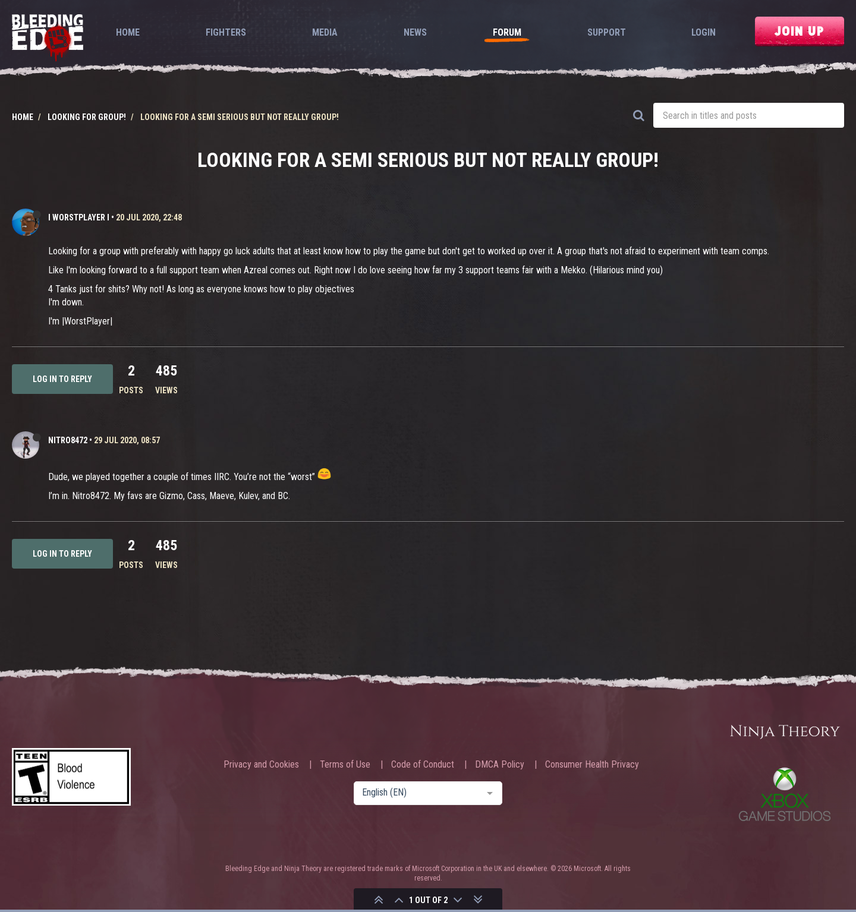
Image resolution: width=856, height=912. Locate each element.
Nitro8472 (67, 440)
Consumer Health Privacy (592, 764)
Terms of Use (345, 764)
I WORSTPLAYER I (78, 217)
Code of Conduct (422, 764)
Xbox (784, 794)
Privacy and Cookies (261, 764)
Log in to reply (62, 379)
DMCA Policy (499, 764)
